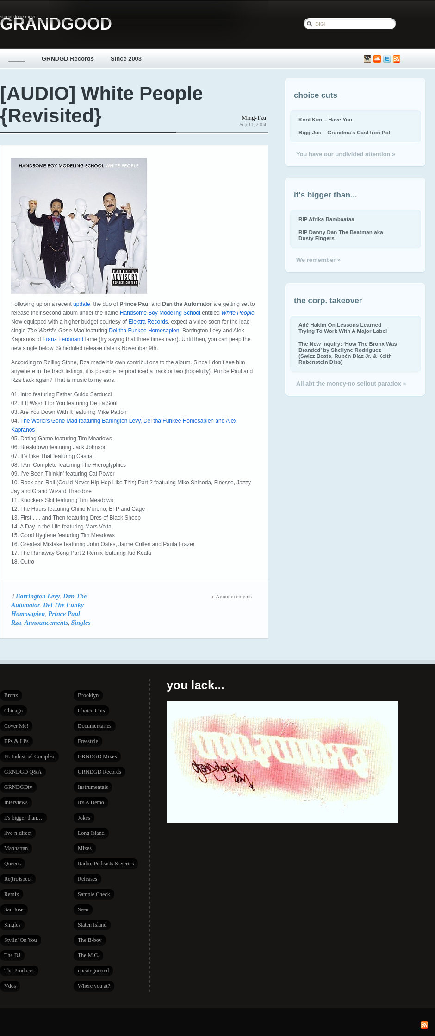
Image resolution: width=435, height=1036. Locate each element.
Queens (12, 863)
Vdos (10, 986)
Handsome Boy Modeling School (160, 313)
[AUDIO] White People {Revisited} (101, 105)
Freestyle (88, 741)
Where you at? (94, 986)
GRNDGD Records (68, 58)
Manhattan (16, 848)
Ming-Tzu (254, 117)
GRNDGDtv (18, 787)
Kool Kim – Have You (325, 119)
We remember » (318, 259)
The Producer (19, 970)
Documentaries (95, 726)
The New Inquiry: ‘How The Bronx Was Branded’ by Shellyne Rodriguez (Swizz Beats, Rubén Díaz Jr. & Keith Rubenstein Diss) (347, 353)
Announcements (46, 622)
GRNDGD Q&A (23, 772)
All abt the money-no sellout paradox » (351, 383)
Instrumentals (93, 787)
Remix (11, 894)
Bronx (11, 695)
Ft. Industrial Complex (29, 756)
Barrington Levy (38, 596)
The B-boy (90, 940)
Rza (16, 622)
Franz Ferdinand (63, 339)
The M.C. (88, 955)
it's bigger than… (23, 817)
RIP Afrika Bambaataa (326, 219)
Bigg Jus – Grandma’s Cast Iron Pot (344, 132)
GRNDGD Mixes (97, 756)
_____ (16, 58)
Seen (83, 909)
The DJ (12, 955)
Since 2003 (126, 58)
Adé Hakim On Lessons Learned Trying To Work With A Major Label (342, 328)
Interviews (16, 802)
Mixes (85, 848)
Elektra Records (148, 321)
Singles (81, 622)
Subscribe (396, 59)
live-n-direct (17, 833)
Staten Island (92, 925)
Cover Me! (16, 726)
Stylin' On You (20, 940)
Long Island (91, 833)
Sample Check (94, 894)
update (81, 304)
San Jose (14, 909)
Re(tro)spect (17, 879)
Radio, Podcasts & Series (106, 863)
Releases (87, 879)
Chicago (13, 710)
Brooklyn (88, 695)
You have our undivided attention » (345, 154)
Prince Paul (64, 613)
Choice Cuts (91, 710)
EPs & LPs (16, 741)
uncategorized (93, 970)
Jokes (84, 817)
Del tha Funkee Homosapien (144, 330)
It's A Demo (91, 802)
